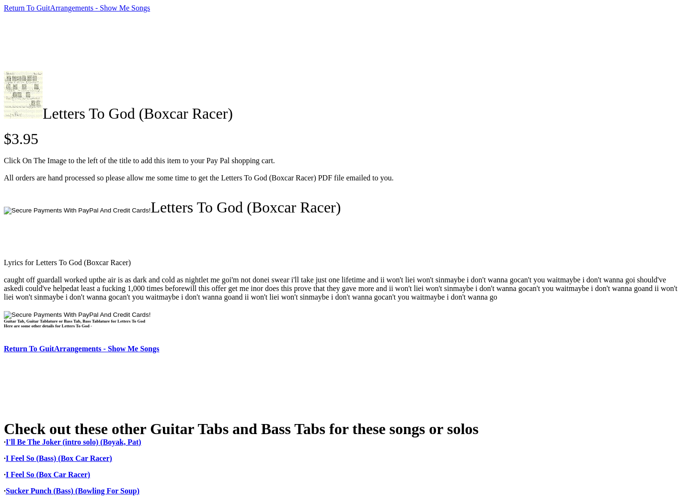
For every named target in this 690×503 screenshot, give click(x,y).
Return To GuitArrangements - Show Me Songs (77, 8)
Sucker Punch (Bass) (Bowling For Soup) (72, 491)
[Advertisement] (178, 41)
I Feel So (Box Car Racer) (48, 474)
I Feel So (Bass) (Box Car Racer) (59, 458)
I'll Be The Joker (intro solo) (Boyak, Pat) (73, 442)
